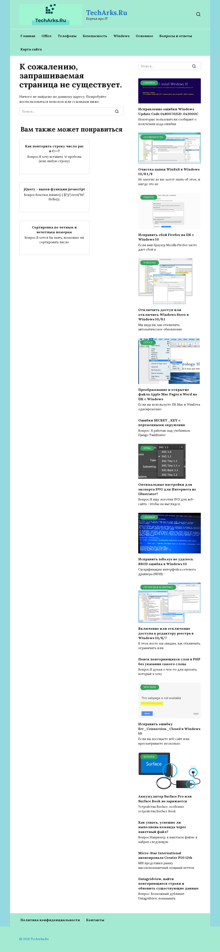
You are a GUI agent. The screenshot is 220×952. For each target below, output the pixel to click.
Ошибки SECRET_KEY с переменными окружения (161, 422)
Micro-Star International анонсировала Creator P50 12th (165, 855)
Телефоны (67, 36)
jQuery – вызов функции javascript (54, 189)
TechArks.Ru (106, 12)
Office (46, 36)
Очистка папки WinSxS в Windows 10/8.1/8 (169, 171)
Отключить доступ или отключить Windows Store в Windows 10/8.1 (163, 314)
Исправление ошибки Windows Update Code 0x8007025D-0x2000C (168, 111)
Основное (144, 36)
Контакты (95, 920)
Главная (27, 36)
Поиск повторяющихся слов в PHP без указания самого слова (169, 661)
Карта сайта (31, 49)
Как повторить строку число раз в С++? (54, 148)
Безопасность (95, 36)
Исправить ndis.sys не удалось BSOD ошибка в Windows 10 (165, 561)
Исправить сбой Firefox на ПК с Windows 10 (166, 237)
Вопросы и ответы (175, 36)
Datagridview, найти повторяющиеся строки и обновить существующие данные (168, 883)
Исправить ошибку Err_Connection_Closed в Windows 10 (169, 728)
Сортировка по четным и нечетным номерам (54, 229)
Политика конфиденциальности (50, 920)
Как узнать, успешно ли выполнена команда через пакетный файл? (162, 827)
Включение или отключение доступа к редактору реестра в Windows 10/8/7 (166, 633)
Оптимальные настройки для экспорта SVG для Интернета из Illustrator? (167, 489)
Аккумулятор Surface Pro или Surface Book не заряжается (165, 798)
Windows (121, 36)
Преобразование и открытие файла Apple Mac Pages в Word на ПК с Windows (167, 394)
